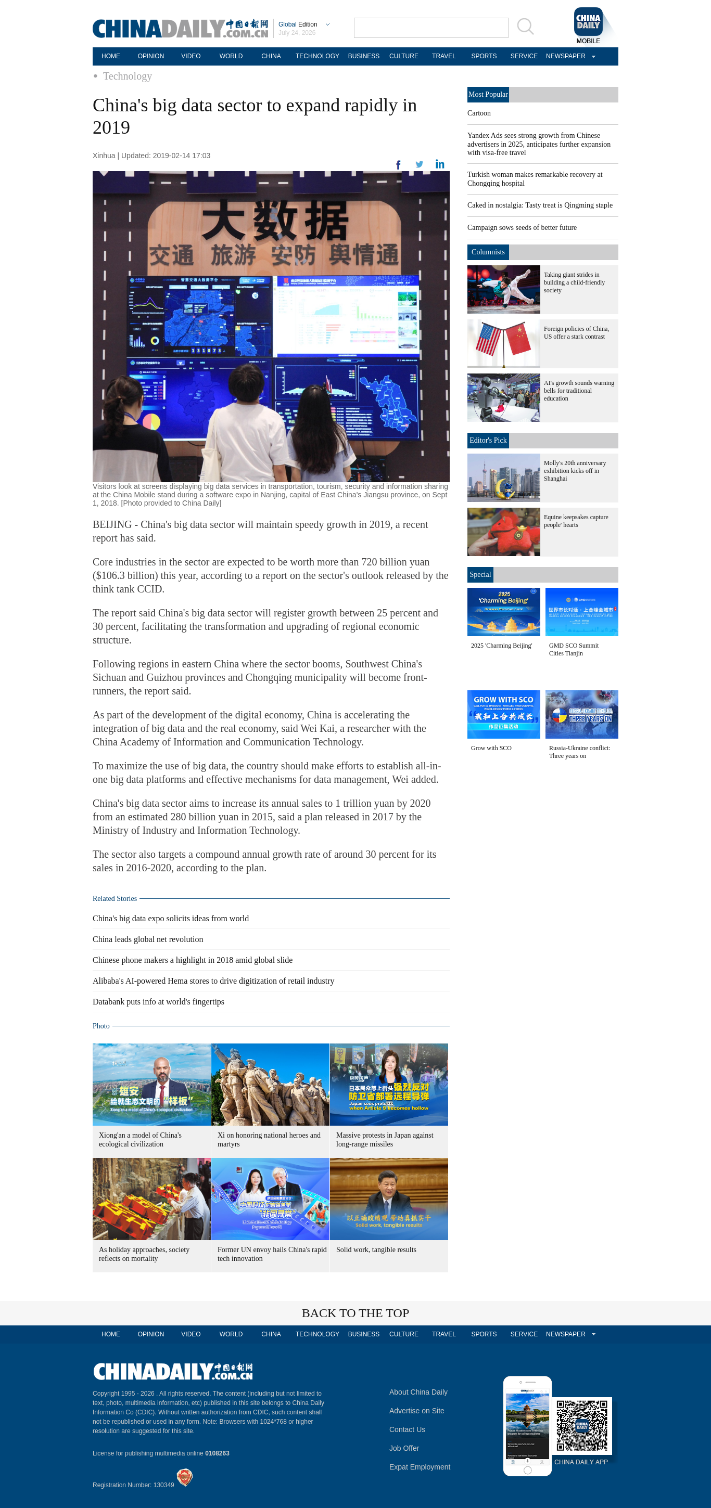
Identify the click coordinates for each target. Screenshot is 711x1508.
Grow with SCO (491, 748)
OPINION (151, 56)
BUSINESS (364, 56)
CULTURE (403, 56)
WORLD (231, 56)
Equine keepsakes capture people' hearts (576, 521)
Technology (127, 76)
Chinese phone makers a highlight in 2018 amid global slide (193, 960)
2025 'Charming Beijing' (501, 645)
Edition (298, 24)
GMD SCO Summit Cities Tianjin (574, 649)
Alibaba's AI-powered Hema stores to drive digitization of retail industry (214, 980)
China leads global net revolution (148, 939)
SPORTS (484, 56)
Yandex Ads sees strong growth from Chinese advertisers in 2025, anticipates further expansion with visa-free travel (539, 144)
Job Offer (404, 1448)
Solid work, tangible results (376, 1250)
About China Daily (418, 1392)
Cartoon (479, 113)
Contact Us (407, 1429)
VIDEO (190, 56)
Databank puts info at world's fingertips (158, 1001)
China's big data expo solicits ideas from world (171, 918)
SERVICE (524, 56)
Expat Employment (420, 1467)
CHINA (271, 56)
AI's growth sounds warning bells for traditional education (579, 390)
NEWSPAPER (564, 56)
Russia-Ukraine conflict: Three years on (580, 751)
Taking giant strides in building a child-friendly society (574, 282)
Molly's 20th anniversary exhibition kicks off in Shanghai (575, 470)
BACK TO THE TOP (356, 1313)
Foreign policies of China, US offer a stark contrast (576, 332)
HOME (110, 56)
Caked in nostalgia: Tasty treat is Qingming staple (540, 205)
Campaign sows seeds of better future (522, 227)
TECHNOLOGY (317, 56)
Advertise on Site (417, 1411)
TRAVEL (444, 56)
